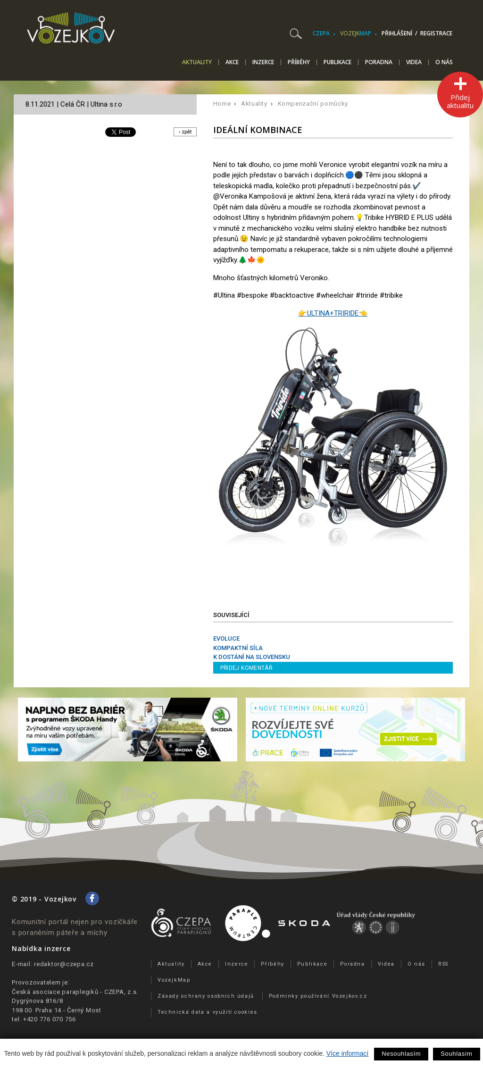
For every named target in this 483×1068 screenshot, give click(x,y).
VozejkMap (174, 980)
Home (222, 103)
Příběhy (299, 62)
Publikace (337, 62)
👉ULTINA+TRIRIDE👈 (332, 313)
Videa (414, 62)
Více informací (347, 1053)
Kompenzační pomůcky (313, 103)
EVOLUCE (226, 638)
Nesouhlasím (401, 1053)
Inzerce (263, 62)
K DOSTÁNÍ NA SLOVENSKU (251, 656)
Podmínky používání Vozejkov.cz (318, 996)
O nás (444, 62)
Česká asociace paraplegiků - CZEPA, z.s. (75, 991)
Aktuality (197, 62)
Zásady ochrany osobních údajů (206, 996)
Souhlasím (456, 1053)
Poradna (378, 62)
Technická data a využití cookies (208, 1012)
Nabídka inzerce (41, 948)
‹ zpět (184, 131)
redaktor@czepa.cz (64, 964)
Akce (232, 62)
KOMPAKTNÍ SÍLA (238, 647)
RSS (443, 964)
